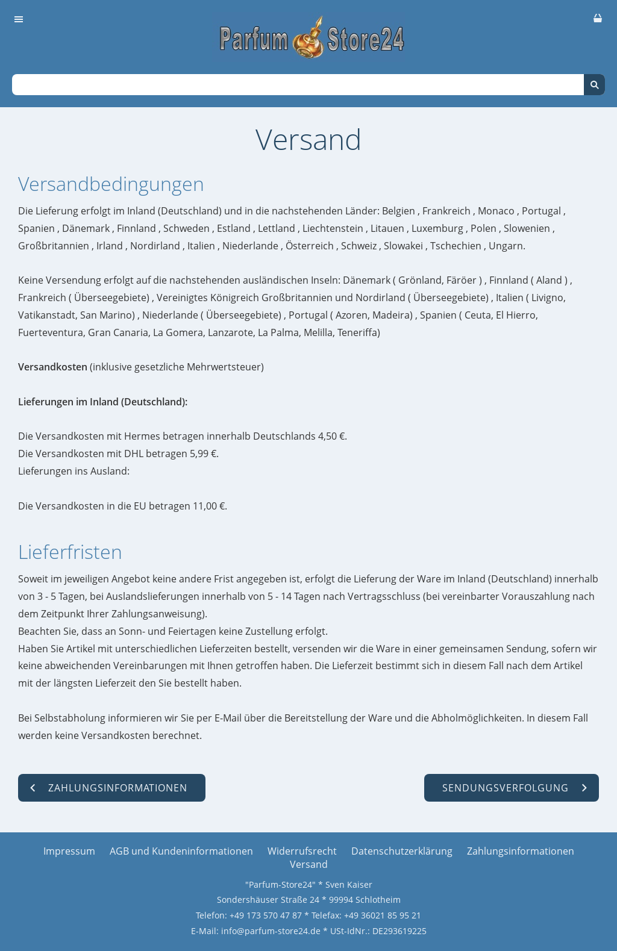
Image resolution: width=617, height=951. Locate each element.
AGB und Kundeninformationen (181, 851)
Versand (309, 864)
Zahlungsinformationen (520, 851)
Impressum (69, 851)
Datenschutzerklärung (402, 851)
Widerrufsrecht (302, 851)
